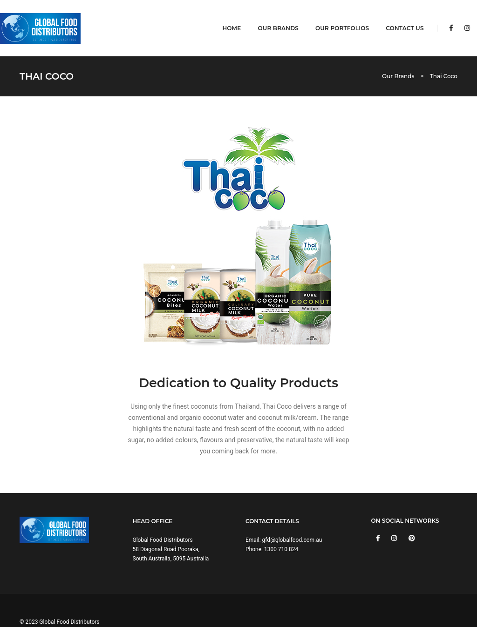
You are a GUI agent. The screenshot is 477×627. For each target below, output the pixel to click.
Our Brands (271, 16)
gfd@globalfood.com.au (292, 517)
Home (225, 16)
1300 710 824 (281, 526)
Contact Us (398, 16)
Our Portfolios (335, 16)
